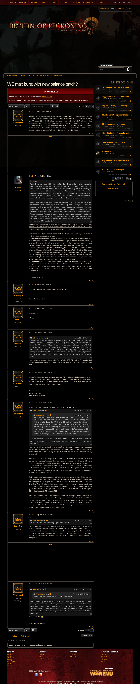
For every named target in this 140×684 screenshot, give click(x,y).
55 (20, 529)
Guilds (103, 89)
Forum (34, 3)
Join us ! (24, 3)
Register (41, 654)
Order (108, 89)
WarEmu (73, 656)
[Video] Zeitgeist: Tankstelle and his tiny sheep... (117, 133)
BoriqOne (18, 526)
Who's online (11, 658)
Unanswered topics (109, 184)
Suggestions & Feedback (116, 98)
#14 (32, 308)
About (102, 3)
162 (20, 347)
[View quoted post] (48, 338)
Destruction (110, 171)
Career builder (90, 3)
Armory (64, 3)
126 (20, 299)
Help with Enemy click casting (114, 106)
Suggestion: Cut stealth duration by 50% (117, 97)
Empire (110, 162)
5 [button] (122, 179)
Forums (9, 656)
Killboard (54, 3)
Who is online (18, 641)
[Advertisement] (70, 54)
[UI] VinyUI (106, 151)
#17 (32, 402)
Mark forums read (113, 189)
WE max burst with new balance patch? (49, 75)
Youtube (104, 660)
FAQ (114, 8)
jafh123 (18, 320)
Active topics (121, 184)
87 (20, 191)
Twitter (103, 658)
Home (14, 3)
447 (20, 386)
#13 (32, 284)
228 (20, 323)
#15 (32, 332)
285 (20, 126)
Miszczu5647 (17, 384)
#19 (32, 584)
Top (92, 133)
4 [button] (120, 179)
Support (104, 654)
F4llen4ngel (18, 296)
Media (111, 135)
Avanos (18, 188)
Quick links (105, 8)
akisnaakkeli (18, 123)
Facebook (104, 656)
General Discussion (115, 144)
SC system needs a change (113, 124)
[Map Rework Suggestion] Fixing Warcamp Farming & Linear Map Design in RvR (117, 115)
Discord (103, 661)
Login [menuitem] (129, 8)
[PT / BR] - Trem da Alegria (113, 170)
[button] (130, 179)
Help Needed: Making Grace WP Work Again (117, 161)
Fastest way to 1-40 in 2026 (113, 142)
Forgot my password (45, 658)
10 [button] (127, 179)
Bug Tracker (75, 3)
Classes (104, 162)
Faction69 (18, 344)
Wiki (43, 3)
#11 (32, 111)
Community (105, 98)
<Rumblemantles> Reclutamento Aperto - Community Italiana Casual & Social (117, 87)
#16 (32, 372)
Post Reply (14, 106)
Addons (112, 107)
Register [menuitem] (121, 8)
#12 (32, 176)
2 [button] (115, 179)
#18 (32, 515)
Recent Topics (120, 82)
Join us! (9, 665)
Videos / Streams (119, 135)
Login (40, 656)
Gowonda (73, 654)
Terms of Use (47, 96)
